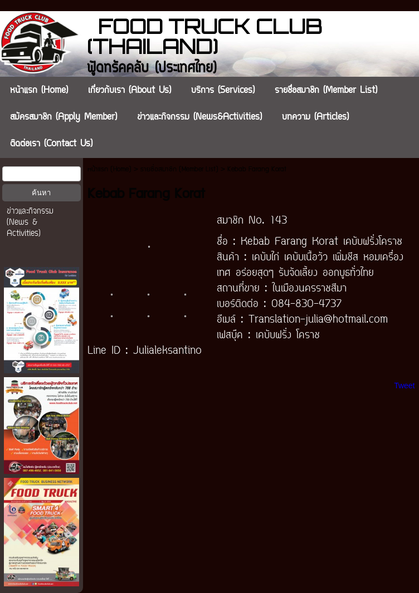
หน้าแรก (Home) (109, 169)
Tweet (404, 385)
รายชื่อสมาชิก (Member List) (179, 169)
